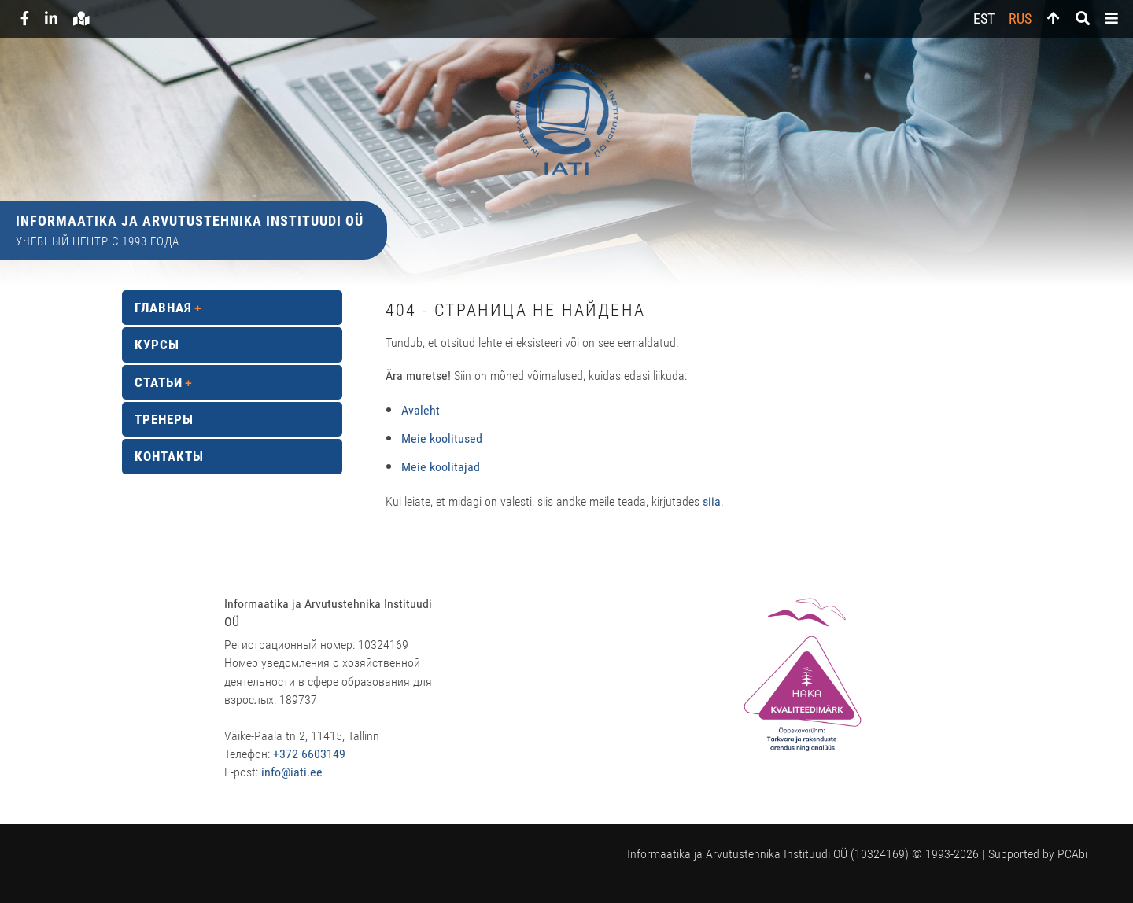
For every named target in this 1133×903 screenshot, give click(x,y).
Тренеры (164, 419)
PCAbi (1072, 853)
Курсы (157, 344)
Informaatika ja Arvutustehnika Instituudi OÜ (190, 220)
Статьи (159, 382)
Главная (163, 307)
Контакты (169, 456)
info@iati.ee (292, 772)
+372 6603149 (309, 753)
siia (712, 501)
